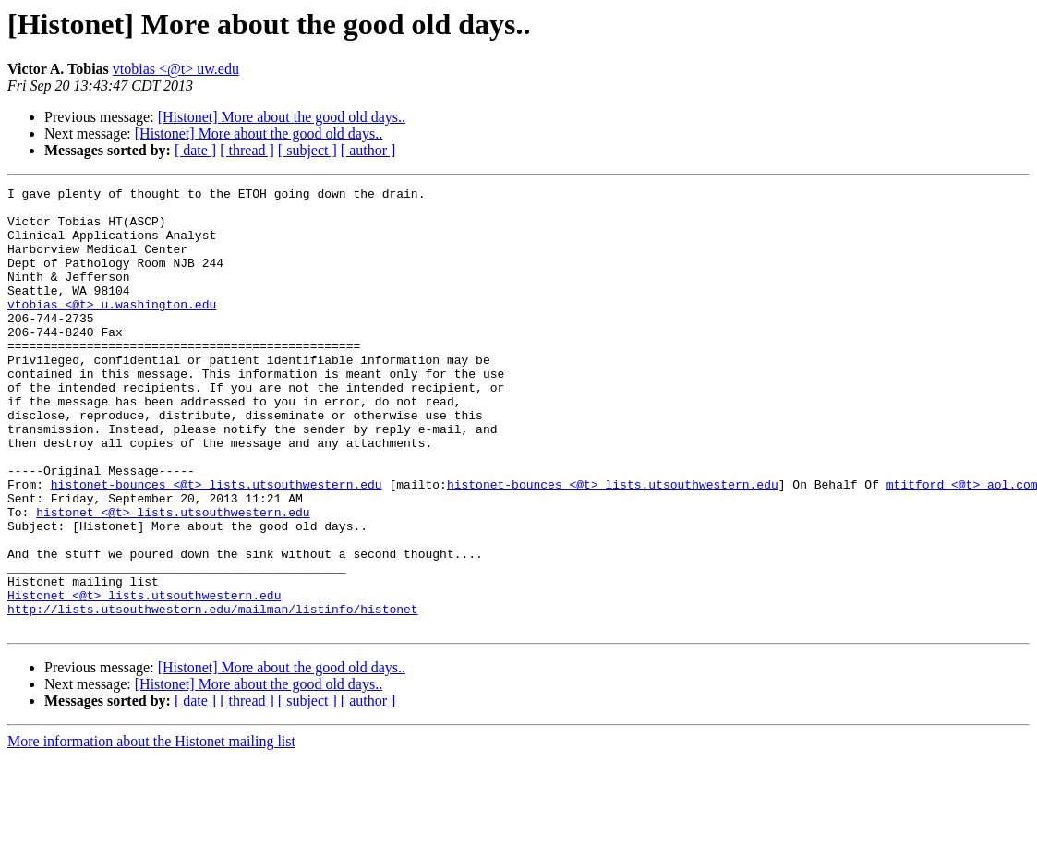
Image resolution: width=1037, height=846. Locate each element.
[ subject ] (307, 150)
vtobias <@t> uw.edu (176, 69)
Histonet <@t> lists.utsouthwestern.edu (144, 678)
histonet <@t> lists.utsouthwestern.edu (172, 578)
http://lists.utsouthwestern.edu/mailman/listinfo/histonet (212, 694)
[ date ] (195, 150)
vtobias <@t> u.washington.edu (111, 328)
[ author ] (368, 150)
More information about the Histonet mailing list (151, 830)
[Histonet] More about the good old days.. (281, 117)
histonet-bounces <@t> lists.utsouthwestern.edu (216, 545)
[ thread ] (247, 150)
